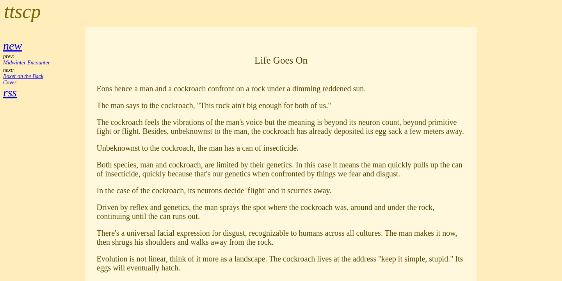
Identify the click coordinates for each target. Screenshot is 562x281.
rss (10, 92)
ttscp (22, 11)
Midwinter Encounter (26, 63)
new (12, 45)
